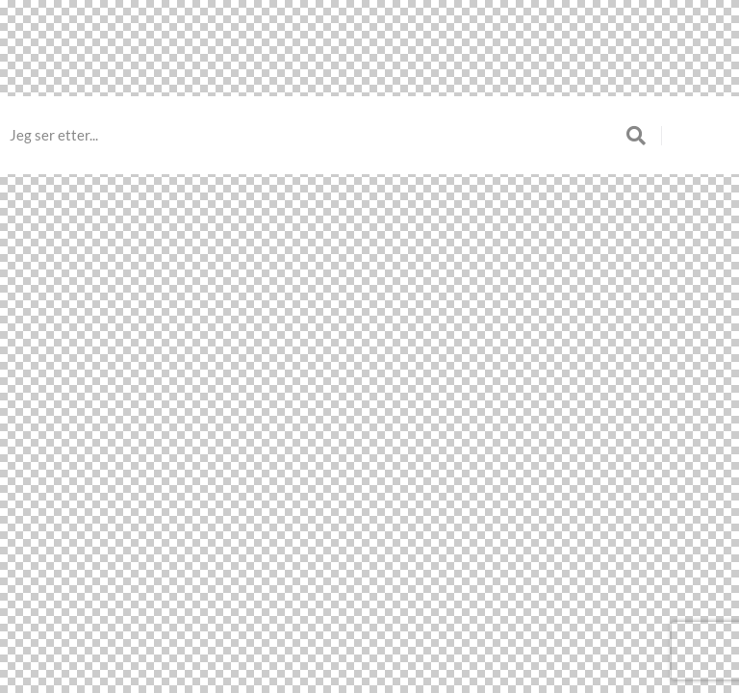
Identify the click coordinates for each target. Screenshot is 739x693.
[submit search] (644, 135)
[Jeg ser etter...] (318, 135)
